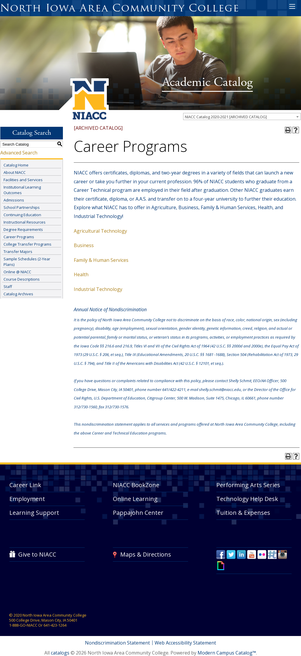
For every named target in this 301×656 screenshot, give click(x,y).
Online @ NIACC (17, 271)
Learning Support (34, 513)
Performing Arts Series (248, 485)
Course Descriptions (22, 279)
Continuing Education (22, 214)
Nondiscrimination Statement (117, 643)
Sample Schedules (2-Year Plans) (27, 261)
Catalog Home (16, 165)
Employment (27, 499)
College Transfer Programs (27, 244)
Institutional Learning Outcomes (22, 189)
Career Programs (19, 236)
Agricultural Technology (100, 231)
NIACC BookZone (136, 485)
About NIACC (15, 172)
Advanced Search (18, 152)
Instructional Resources (25, 222)
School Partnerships (22, 207)
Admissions (14, 200)
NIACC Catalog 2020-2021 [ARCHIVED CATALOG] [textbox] (226, 116)
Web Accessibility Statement (185, 643)
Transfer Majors (18, 251)
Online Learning (135, 499)
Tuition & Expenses (243, 513)
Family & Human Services (101, 260)
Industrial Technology (98, 289)
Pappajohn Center (138, 513)
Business (84, 245)
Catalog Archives (18, 294)
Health (81, 274)
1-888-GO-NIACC (23, 625)
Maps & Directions (145, 554)
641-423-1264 (55, 625)
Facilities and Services (23, 179)
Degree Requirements (23, 229)
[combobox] (242, 116)
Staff (8, 286)
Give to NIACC (37, 554)
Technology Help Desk (247, 499)
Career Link (25, 485)
